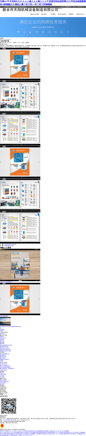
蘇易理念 (2, 339)
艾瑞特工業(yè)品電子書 (10, 244)
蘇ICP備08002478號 (25, 418)
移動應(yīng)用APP (4, 359)
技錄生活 (2, 372)
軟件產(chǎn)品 (3, 364)
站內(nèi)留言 (3, 382)
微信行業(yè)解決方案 (5, 349)
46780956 (8, 422)
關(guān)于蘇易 (35, 14)
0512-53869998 (65, 6)
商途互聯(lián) (3, 387)
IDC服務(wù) (69, 6)
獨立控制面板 (3, 391)
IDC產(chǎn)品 (3, 370)
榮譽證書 (2, 342)
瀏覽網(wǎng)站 (3, 44)
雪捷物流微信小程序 (9, 245)
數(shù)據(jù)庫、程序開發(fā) (7, 368)
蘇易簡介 (2, 336)
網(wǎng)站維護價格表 (5, 367)
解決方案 (44, 14)
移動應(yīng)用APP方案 (5, 350)
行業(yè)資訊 (3, 374)
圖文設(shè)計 (3, 356)
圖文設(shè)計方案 (4, 348)
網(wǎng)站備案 (3, 392)
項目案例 (53, 14)
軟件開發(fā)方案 (4, 346)
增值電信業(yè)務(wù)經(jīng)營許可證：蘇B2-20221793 (63, 418)
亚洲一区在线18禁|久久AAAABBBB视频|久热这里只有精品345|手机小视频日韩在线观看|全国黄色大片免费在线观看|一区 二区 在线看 (31, 432)
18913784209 (13, 420)
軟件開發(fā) (3, 355)
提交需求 (2, 384)
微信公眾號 (2, 358)
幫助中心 (74, 6)
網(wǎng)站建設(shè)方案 (6, 345)
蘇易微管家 (2, 389)
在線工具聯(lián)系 (4, 381)
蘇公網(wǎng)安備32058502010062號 (39, 418)
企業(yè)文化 (3, 338)
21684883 (14, 422)
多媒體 (1, 330)
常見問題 (2, 377)
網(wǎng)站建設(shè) (5, 353)
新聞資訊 (71, 14)
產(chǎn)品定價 (62, 14)
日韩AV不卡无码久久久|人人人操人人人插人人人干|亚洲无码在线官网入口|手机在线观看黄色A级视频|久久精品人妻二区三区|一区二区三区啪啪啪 (34, 431)
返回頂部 (2, 333)
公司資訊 (2, 375)
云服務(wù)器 (3, 388)
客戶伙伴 (2, 340)
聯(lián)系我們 (80, 6)
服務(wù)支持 (80, 14)
